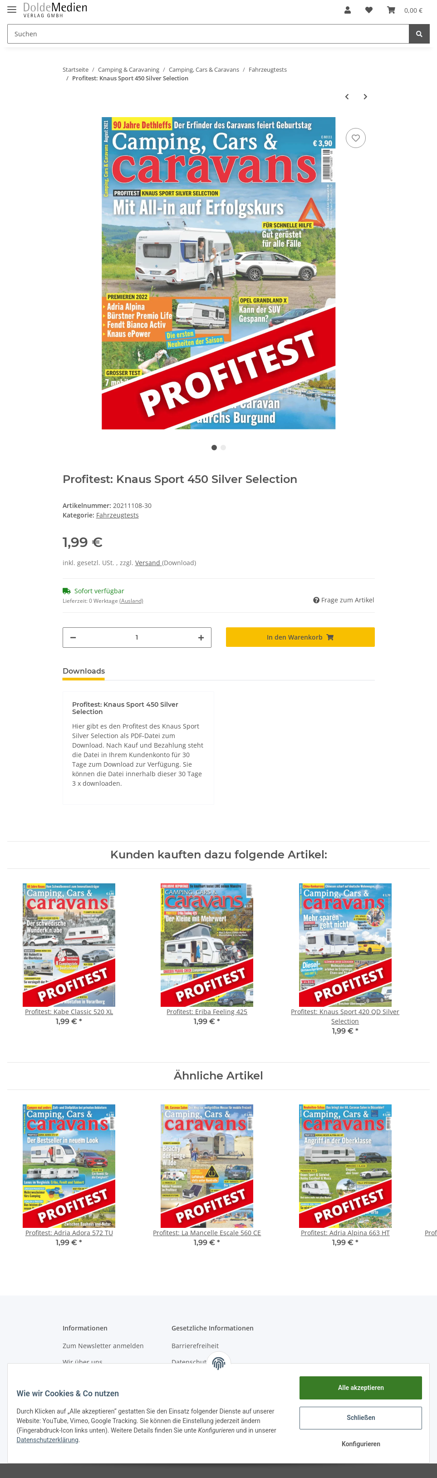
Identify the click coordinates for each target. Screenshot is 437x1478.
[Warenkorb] (405, 10)
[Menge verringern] (73, 637)
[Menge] (137, 637)
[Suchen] (208, 34)
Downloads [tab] (84, 671)
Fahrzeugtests (117, 515)
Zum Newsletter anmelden (103, 1345)
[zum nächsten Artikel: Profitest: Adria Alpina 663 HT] (365, 96)
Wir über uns (83, 1362)
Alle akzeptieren (355, 1387)
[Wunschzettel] (369, 10)
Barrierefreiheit (195, 1345)
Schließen (355, 1417)
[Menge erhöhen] (201, 637)
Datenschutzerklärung (82, 1440)
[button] (347, 10)
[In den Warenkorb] (300, 637)
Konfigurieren (355, 1444)
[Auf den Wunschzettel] (356, 138)
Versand (148, 562)
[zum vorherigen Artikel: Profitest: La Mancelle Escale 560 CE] (347, 96)
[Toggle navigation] (11, 5)
